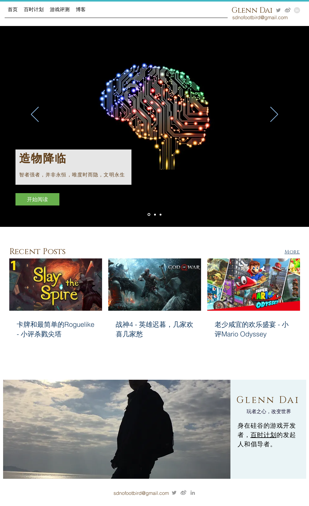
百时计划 (264, 434)
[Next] (274, 115)
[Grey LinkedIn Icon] (193, 493)
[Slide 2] (149, 214)
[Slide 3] (160, 214)
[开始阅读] (37, 199)
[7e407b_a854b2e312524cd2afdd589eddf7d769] (288, 10)
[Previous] (35, 115)
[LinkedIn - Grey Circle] (297, 10)
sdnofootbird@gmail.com (141, 493)
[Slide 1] (155, 214)
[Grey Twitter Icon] (278, 10)
